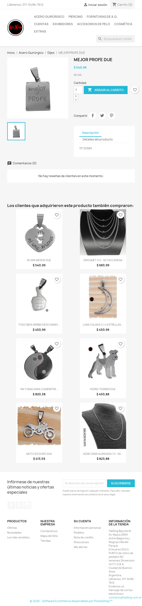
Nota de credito (84, 537)
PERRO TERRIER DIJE (103, 389)
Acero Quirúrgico (49, 17)
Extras (40, 31)
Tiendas (45, 540)
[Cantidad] (78, 90)
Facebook (11, 505)
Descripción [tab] (90, 133)
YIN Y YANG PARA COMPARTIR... (39, 389)
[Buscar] (115, 39)
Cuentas (41, 24)
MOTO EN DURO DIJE (39, 454)
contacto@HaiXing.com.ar (125, 597)
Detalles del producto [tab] (98, 139)
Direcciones (81, 542)
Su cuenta (82, 521)
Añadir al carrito (106, 90)
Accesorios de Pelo (93, 24)
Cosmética (123, 24)
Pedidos (79, 532)
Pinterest (111, 115)
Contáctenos (49, 531)
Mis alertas (80, 547)
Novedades (14, 532)
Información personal (87, 527)
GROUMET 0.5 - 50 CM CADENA (102, 260)
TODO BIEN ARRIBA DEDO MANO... (39, 324)
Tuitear (102, 115)
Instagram (27, 505)
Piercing (75, 17)
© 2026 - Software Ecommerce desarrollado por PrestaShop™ (71, 601)
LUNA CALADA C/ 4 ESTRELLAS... (103, 324)
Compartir (92, 115)
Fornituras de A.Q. (102, 17)
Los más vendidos (18, 537)
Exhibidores (63, 24)
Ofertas (12, 527)
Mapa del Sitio (49, 536)
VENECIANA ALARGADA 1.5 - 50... (103, 454)
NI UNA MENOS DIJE (39, 260)
